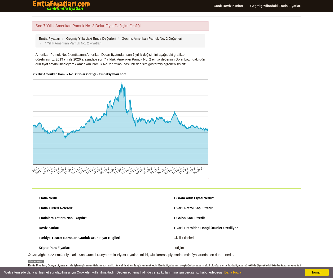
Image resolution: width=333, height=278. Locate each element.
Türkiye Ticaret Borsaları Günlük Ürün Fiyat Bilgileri (79, 238)
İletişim (179, 248)
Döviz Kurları (49, 228)
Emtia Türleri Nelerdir (55, 208)
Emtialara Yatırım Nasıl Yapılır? (63, 218)
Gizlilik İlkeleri (184, 238)
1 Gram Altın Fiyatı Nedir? (194, 198)
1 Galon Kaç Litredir (189, 218)
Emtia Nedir (48, 198)
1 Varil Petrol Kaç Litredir (193, 208)
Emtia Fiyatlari (65, 255)
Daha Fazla (232, 272)
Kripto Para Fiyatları (54, 248)
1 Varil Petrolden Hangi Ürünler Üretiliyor (206, 228)
